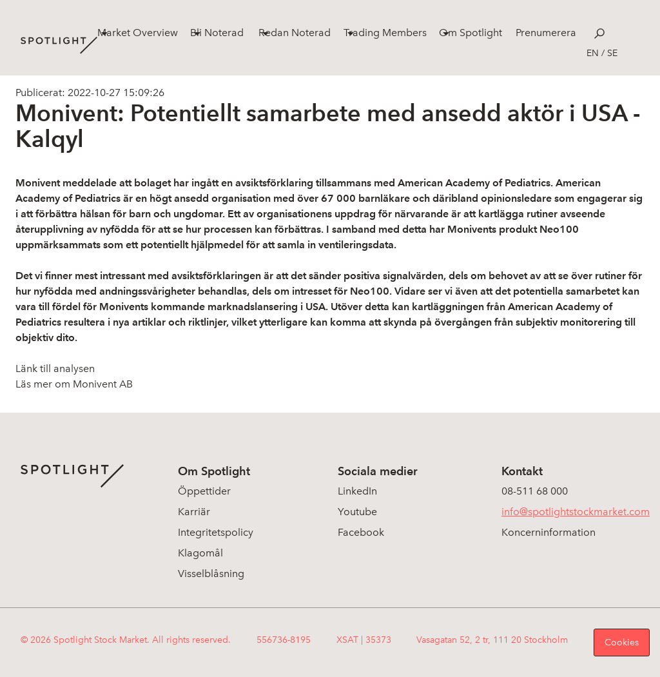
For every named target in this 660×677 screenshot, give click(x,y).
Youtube (357, 511)
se (612, 53)
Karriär (194, 511)
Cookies (622, 642)
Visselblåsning (211, 573)
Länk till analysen (55, 368)
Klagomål (200, 553)
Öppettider (204, 491)
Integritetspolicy (215, 532)
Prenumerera (546, 32)
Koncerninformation (548, 532)
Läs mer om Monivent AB (74, 384)
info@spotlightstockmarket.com (575, 511)
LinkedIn (357, 491)
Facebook (361, 532)
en (593, 53)
